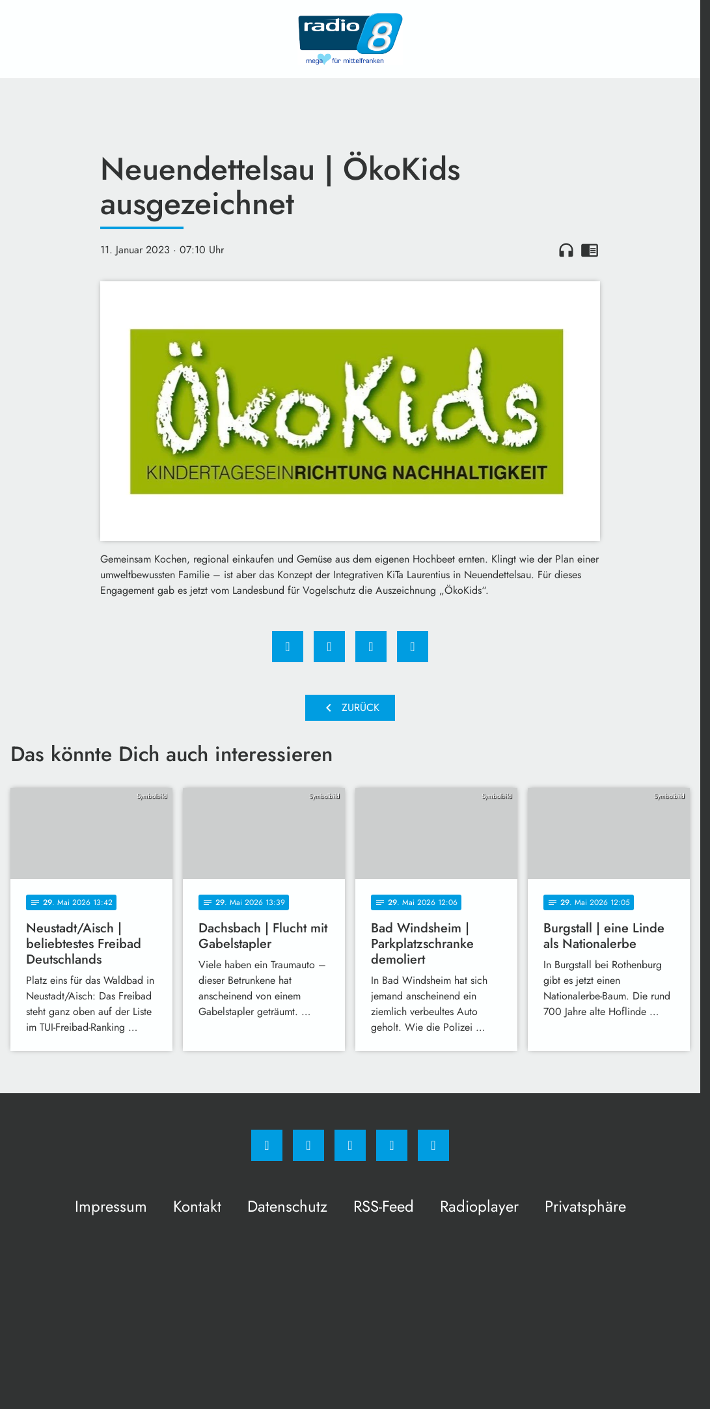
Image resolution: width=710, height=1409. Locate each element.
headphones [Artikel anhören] (566, 250)
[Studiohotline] (391, 1145)
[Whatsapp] (350, 1145)
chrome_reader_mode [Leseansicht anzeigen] (589, 250)
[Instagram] (308, 1145)
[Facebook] (266, 1145)
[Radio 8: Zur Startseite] (350, 39)
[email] (433, 1145)
